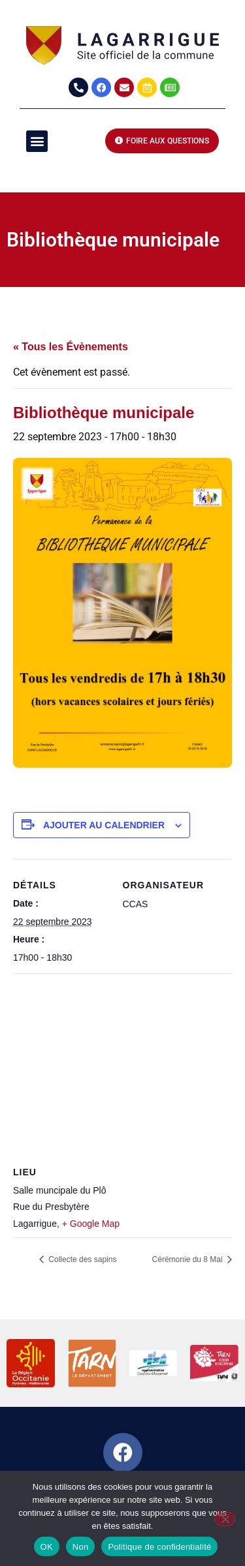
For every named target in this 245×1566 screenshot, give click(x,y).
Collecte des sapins (81, 1259)
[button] (37, 141)
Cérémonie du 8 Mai (188, 1259)
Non (81, 1547)
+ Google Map (91, 1223)
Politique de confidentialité (159, 1547)
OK (47, 1547)
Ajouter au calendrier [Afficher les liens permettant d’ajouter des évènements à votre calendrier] (104, 825)
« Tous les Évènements (70, 346)
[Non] (224, 1519)
